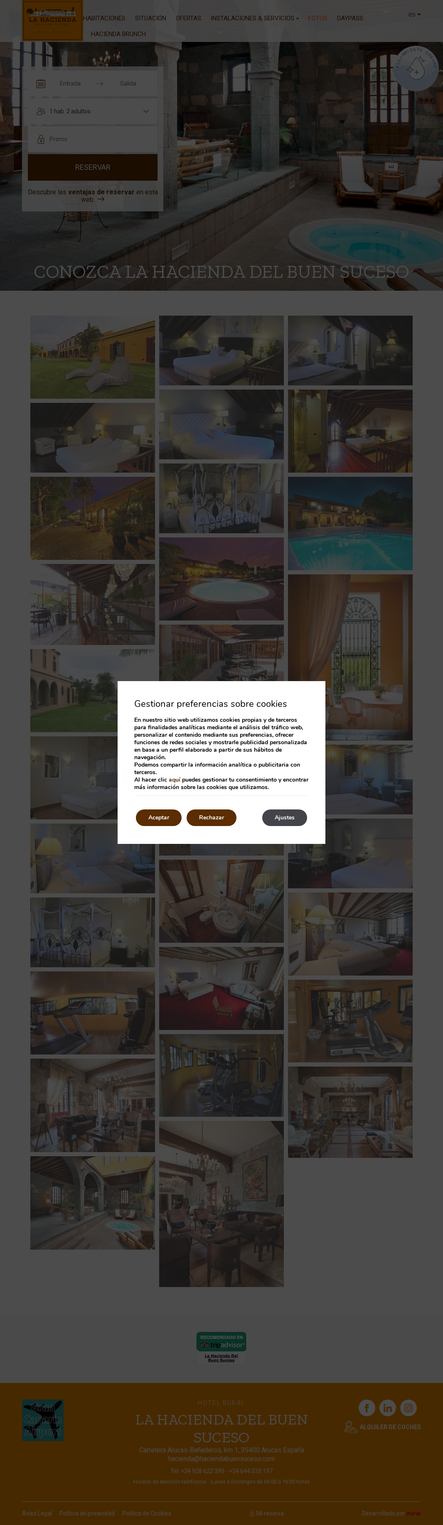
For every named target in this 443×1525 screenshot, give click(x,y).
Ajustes (285, 817)
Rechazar (211, 817)
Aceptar (158, 817)
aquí (174, 780)
